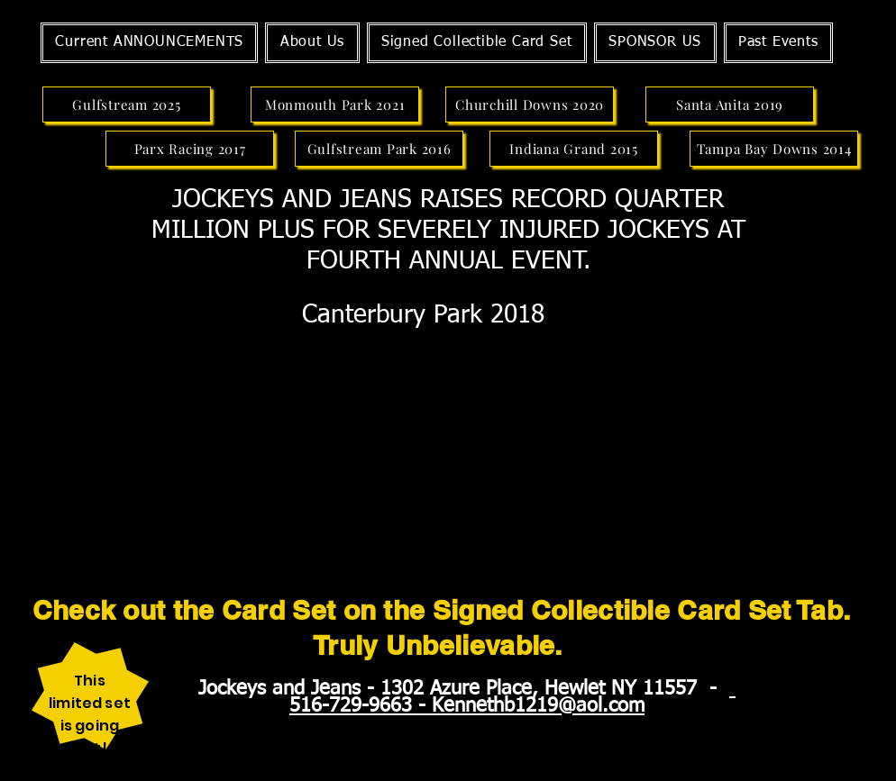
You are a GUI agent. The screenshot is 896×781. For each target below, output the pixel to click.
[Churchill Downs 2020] (529, 104)
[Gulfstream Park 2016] (379, 149)
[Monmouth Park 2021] (335, 104)
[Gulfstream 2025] (126, 104)
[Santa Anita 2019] (729, 104)
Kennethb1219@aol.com (538, 706)
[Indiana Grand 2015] (573, 149)
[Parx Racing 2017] (189, 149)
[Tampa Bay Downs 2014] (774, 149)
